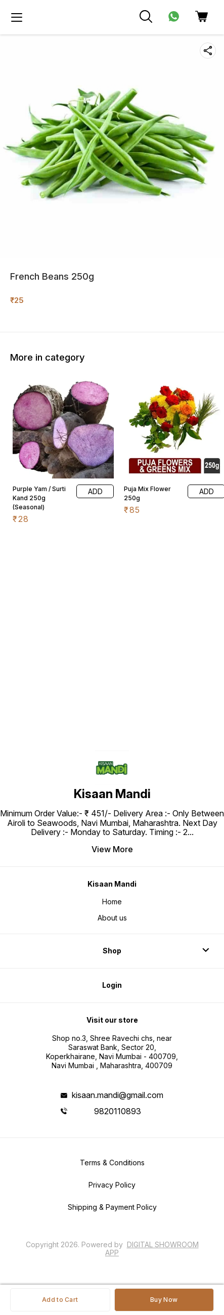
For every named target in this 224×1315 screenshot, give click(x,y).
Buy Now (163, 1299)
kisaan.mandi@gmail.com (117, 1095)
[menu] (16, 17)
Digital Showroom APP (152, 1248)
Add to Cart (60, 1299)
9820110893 (117, 1111)
